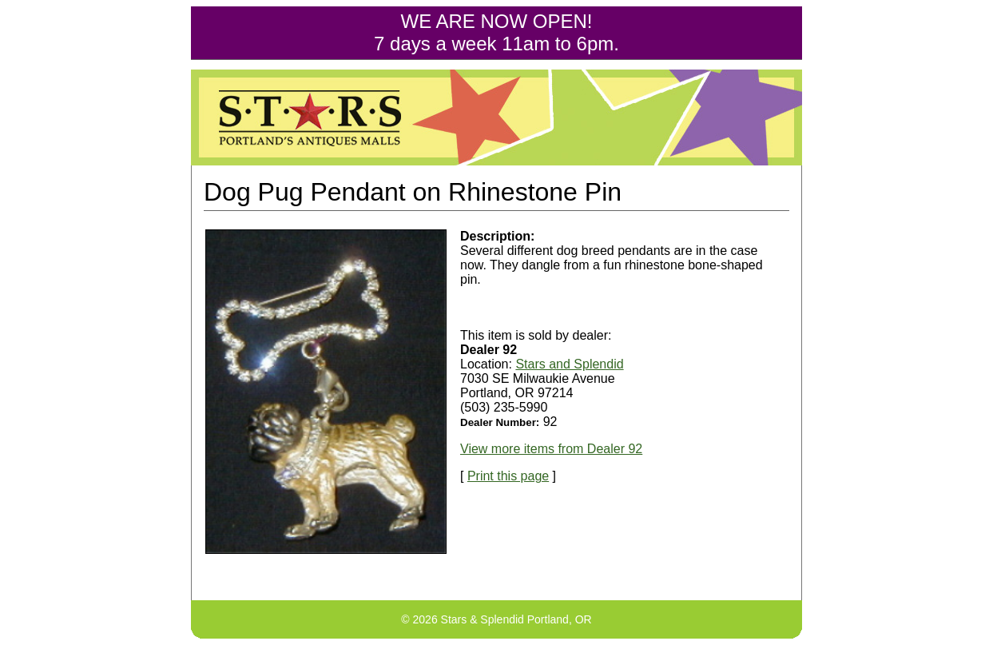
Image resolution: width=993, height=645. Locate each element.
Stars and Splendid (569, 364)
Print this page (508, 476)
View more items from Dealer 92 (551, 449)
